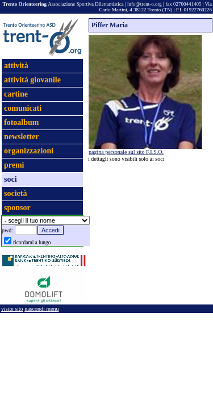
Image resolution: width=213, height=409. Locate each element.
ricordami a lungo (32, 242)
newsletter (21, 136)
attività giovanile (32, 80)
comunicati (22, 108)
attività (16, 65)
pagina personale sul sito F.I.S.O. (126, 152)
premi (14, 165)
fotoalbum (21, 122)
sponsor (17, 207)
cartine (16, 94)
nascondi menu (41, 309)
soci (10, 179)
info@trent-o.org (144, 4)
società (15, 193)
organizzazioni (28, 151)
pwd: (7, 230)
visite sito (12, 309)
